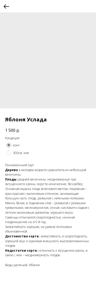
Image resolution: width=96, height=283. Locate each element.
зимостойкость (50, 236)
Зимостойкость (15, 227)
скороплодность (47, 217)
